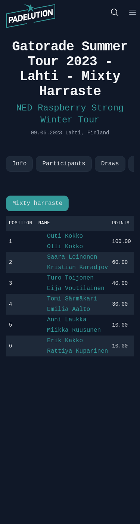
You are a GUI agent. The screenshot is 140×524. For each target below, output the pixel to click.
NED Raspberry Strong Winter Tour (70, 114)
